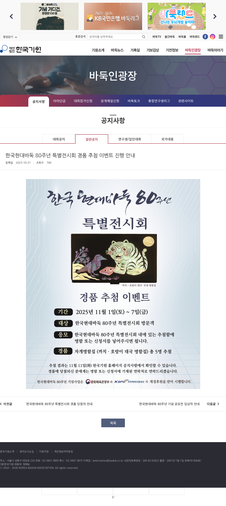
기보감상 (152, 50)
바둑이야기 (215, 50)
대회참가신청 (83, 100)
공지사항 (38, 101)
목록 (113, 422)
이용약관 (44, 451)
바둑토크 (134, 100)
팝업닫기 (10, 37)
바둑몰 (182, 36)
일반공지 (92, 139)
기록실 (135, 50)
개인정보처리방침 (63, 451)
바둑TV (156, 36)
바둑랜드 (195, 36)
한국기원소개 (7, 451)
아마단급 (59, 100)
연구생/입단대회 (129, 139)
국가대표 (167, 139)
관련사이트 (186, 100)
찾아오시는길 (27, 451)
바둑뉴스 (117, 50)
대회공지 (59, 139)
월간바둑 (170, 36)
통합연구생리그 (159, 100)
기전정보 (172, 50)
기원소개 (98, 50)
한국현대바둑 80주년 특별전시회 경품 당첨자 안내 (59, 403)
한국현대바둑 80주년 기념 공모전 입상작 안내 (169, 403)
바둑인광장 (193, 50)
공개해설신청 (110, 100)
